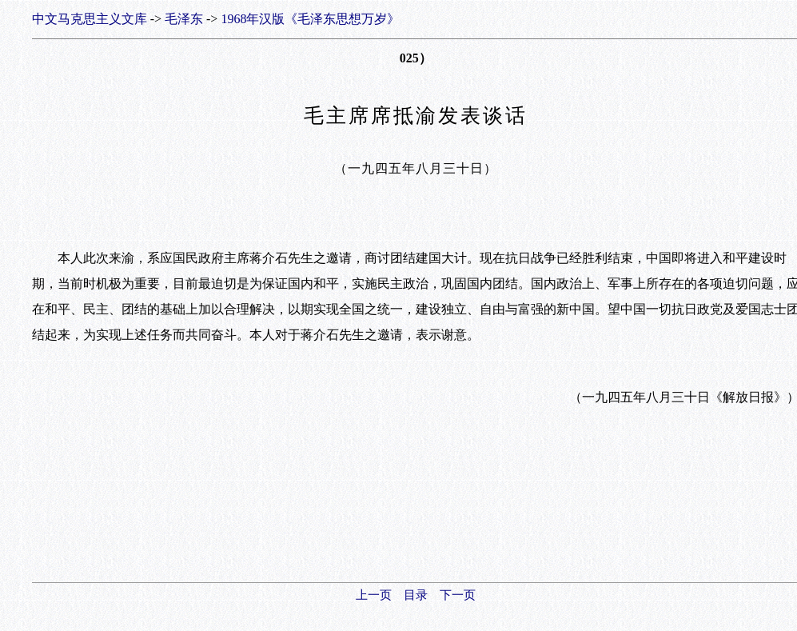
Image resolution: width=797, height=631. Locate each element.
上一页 (374, 595)
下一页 (458, 595)
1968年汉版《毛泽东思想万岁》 (310, 19)
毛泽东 (184, 19)
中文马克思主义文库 (89, 19)
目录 (416, 595)
